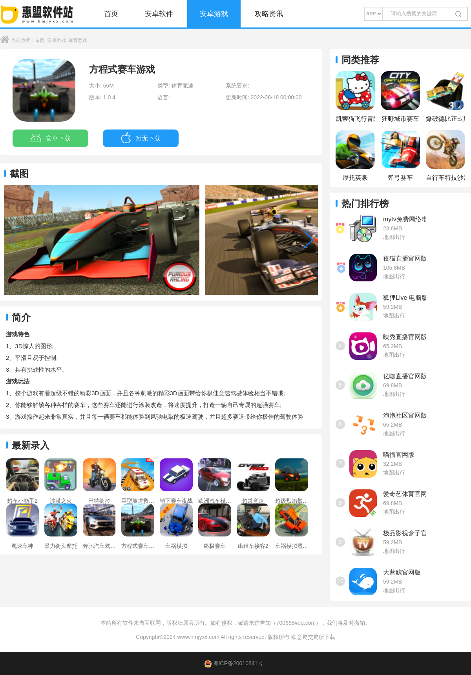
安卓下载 (51, 138)
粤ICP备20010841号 (233, 663)
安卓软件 (159, 14)
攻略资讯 (269, 14)
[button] (308, 239)
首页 (111, 14)
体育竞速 (77, 40)
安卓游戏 (214, 14)
